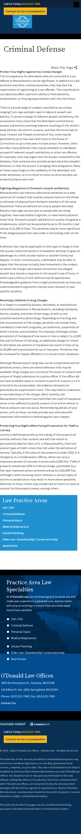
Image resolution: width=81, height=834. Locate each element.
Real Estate (10, 545)
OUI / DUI (8, 507)
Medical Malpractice (16, 526)
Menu (76, 4)
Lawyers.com (40, 724)
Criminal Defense (14, 514)
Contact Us (8, 703)
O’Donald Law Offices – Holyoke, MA (40, 21)
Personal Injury (12, 520)
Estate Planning (13, 533)
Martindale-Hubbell (13, 724)
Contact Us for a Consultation (25, 11)
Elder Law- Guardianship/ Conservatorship (30, 539)
